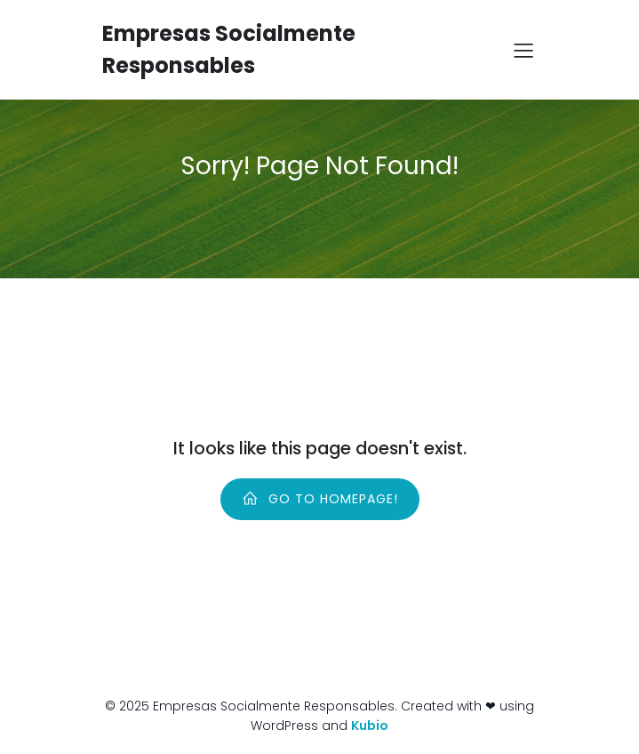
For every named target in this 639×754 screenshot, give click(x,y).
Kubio (369, 725)
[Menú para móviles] (524, 49)
